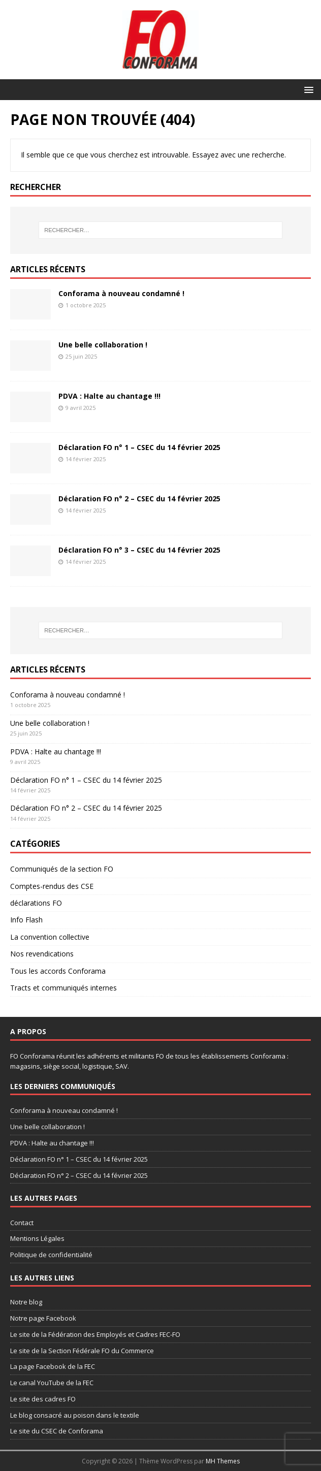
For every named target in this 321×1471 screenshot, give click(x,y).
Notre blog (26, 1301)
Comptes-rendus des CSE (51, 886)
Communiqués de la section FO (61, 869)
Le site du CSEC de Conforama (56, 1430)
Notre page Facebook (43, 1318)
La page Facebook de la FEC (52, 1366)
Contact (22, 1222)
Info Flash (26, 919)
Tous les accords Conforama (58, 971)
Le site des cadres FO (43, 1398)
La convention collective (49, 937)
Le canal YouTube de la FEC (51, 1382)
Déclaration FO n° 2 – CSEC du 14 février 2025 (139, 498)
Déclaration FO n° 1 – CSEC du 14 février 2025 (139, 447)
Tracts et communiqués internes (63, 988)
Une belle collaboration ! (102, 344)
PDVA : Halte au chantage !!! (109, 396)
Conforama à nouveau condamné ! (121, 293)
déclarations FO (36, 903)
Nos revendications (42, 953)
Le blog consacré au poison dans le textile (74, 1415)
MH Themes (223, 1461)
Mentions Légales (37, 1238)
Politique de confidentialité (51, 1254)
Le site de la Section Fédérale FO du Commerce (82, 1350)
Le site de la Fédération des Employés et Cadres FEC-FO (95, 1334)
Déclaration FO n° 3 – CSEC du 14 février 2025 (139, 550)
